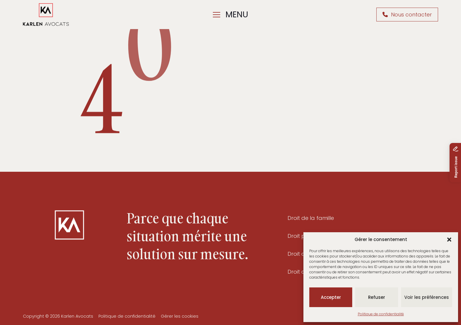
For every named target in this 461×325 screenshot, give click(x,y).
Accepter (331, 297)
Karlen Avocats (77, 316)
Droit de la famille (311, 218)
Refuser (376, 297)
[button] (449, 240)
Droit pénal (302, 236)
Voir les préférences (426, 297)
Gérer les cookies (179, 316)
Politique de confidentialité (381, 313)
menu (230, 14)
